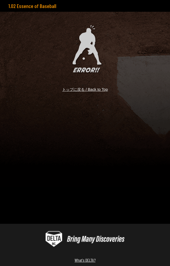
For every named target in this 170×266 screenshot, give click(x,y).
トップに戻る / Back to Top (85, 89)
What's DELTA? (85, 260)
